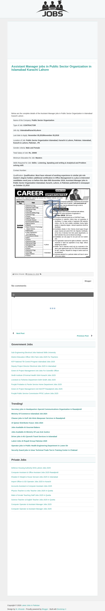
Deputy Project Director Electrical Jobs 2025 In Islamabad (33, 364)
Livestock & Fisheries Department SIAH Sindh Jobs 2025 (33, 377)
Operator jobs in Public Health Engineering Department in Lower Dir (39, 443)
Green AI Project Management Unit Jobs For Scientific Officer (35, 368)
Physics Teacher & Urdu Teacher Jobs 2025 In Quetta (32, 488)
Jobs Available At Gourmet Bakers (25, 425)
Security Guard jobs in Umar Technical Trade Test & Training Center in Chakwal (44, 448)
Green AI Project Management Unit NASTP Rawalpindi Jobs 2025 (36, 386)
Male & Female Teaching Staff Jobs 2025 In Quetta (31, 493)
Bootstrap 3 (61, 607)
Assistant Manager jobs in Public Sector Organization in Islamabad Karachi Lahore (51, 68)
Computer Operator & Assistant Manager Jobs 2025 (31, 502)
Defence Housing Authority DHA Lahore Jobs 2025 (31, 465)
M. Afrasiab (20, 607)
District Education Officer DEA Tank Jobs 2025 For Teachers (34, 355)
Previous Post (83, 333)
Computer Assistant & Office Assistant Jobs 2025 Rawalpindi (34, 470)
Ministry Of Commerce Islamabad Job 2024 (29, 411)
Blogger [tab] (88, 281)
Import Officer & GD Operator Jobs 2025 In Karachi (31, 479)
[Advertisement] (52, 40)
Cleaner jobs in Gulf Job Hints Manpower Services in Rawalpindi (38, 416)
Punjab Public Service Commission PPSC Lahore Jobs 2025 (34, 391)
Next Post (20, 333)
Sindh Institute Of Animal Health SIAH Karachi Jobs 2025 (33, 373)
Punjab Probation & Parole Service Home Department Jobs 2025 (36, 382)
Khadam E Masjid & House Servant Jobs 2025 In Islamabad (34, 474)
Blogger (45, 607)
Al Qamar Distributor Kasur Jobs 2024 (27, 420)
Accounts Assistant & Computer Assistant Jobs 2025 (31, 484)
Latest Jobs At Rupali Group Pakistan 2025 (29, 439)
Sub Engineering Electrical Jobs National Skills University (33, 350)
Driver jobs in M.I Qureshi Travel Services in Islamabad (34, 434)
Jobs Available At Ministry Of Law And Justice (30, 429)
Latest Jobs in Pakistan (31, 603)
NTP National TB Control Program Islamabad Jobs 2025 (33, 359)
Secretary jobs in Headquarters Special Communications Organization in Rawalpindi (46, 407)
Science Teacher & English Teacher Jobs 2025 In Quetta (33, 497)
